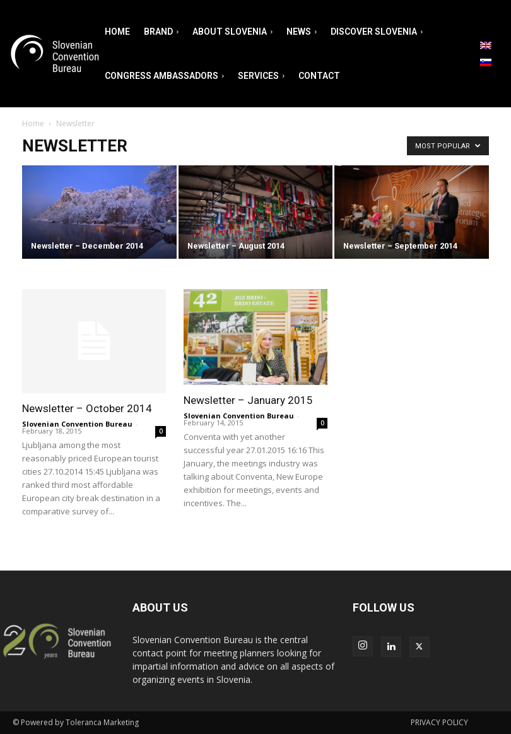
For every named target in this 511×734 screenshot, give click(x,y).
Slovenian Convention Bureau (77, 424)
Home (33, 123)
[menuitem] (486, 45)
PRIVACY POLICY (439, 722)
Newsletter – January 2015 (248, 400)
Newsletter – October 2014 (87, 408)
